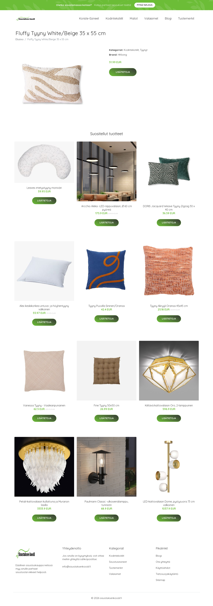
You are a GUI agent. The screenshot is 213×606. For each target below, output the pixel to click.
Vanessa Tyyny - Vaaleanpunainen (44, 407)
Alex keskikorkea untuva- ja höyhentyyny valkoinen (44, 310)
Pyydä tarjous (144, 5)
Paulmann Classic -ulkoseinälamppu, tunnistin (106, 505)
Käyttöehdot (163, 570)
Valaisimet (151, 19)
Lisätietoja (123, 74)
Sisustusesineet (118, 564)
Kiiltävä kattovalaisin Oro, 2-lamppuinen (169, 407)
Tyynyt (143, 52)
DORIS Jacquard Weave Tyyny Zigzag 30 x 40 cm (169, 210)
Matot (134, 19)
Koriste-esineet (89, 19)
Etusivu (19, 41)
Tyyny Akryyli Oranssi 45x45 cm (169, 308)
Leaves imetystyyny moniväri (44, 190)
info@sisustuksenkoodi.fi (76, 568)
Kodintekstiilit (114, 19)
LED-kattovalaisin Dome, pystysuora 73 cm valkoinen (169, 505)
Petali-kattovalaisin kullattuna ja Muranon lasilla (44, 505)
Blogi (168, 19)
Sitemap (160, 582)
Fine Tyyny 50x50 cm (106, 407)
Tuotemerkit (186, 19)
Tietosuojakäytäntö (167, 576)
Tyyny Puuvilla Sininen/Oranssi (106, 308)
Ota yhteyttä (163, 564)
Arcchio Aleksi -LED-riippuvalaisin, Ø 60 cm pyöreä (106, 210)
